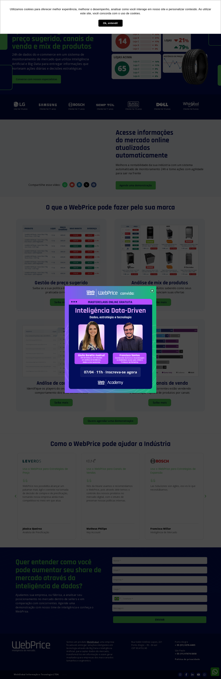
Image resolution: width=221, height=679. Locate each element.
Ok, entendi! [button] (110, 23)
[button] (152, 290)
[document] (110, 339)
